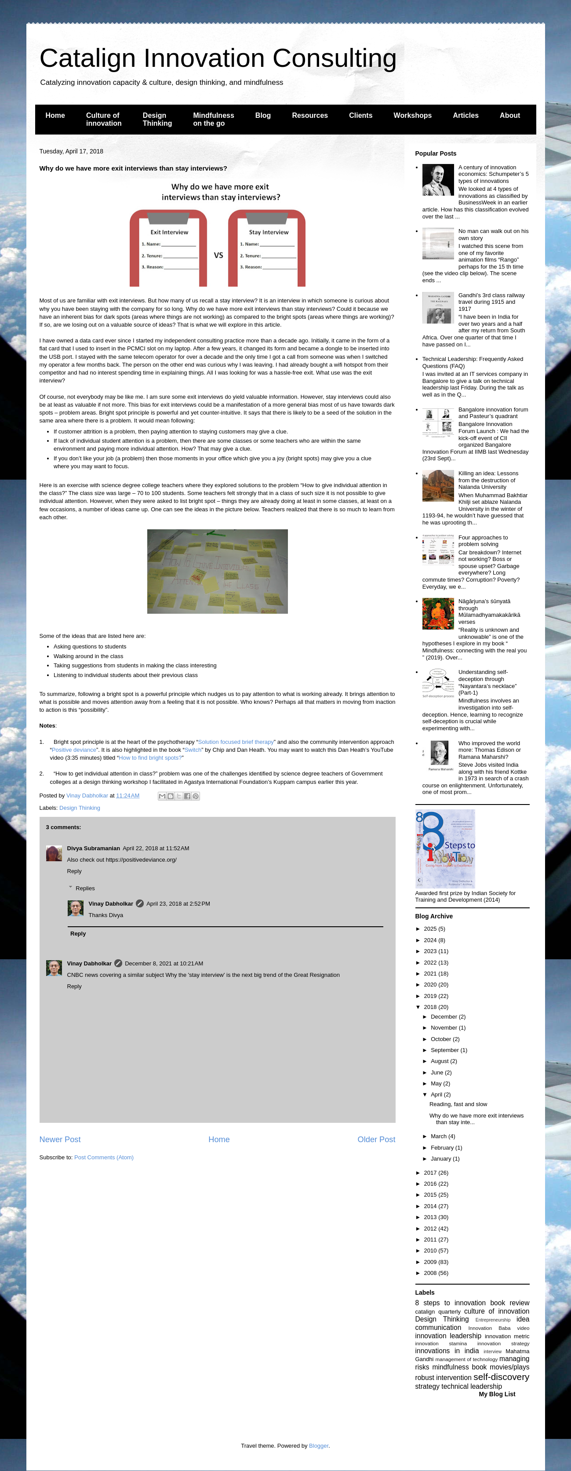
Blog (263, 115)
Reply (74, 871)
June (438, 1072)
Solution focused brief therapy (236, 742)
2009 (431, 1262)
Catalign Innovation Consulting (218, 58)
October (442, 1039)
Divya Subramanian (93, 848)
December (445, 1016)
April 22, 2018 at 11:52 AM (156, 848)
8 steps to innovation (450, 1303)
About (510, 115)
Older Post (377, 1139)
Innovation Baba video (498, 1328)
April (437, 1094)
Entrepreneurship (493, 1320)
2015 (431, 1194)
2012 (431, 1228)
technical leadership (471, 1386)
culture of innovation (496, 1311)
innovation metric (507, 1336)
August (440, 1061)
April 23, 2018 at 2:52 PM (178, 903)
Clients (360, 115)
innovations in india (447, 1350)
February (443, 1147)
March (439, 1136)
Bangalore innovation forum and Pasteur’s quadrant (493, 413)
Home (55, 115)
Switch (193, 749)
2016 (431, 1183)
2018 (431, 1007)
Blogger (318, 1445)
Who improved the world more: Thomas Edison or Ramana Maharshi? (489, 750)
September (445, 1050)
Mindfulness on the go (213, 119)
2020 (431, 984)
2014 (431, 1206)
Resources (310, 115)
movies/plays (509, 1367)
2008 (431, 1273)
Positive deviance (74, 749)
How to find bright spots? (150, 757)
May (437, 1083)
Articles (466, 115)
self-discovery (501, 1377)
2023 (431, 951)
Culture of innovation (104, 119)
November (445, 1027)
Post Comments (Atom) (104, 1157)
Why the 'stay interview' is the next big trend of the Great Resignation (252, 975)
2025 (431, 928)
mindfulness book (459, 1367)
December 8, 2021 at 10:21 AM (164, 963)
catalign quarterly (438, 1311)
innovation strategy (503, 1343)
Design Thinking (157, 119)
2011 (431, 1239)
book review (509, 1303)
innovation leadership (448, 1336)
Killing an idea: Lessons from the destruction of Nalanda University (488, 480)
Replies (85, 888)
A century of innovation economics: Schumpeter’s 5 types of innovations (493, 174)
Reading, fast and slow (458, 1104)
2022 (431, 962)
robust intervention (443, 1377)
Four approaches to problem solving (483, 541)
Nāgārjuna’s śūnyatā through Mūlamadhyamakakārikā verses (489, 611)
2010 (431, 1250)
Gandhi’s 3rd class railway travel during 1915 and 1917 (491, 302)
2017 (431, 1172)
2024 (431, 940)
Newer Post (60, 1139)
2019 (431, 996)
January (442, 1158)
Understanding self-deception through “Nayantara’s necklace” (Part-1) (487, 682)
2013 (431, 1217)
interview (493, 1351)
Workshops (413, 115)
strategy (427, 1386)
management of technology (466, 1359)
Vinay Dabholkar (111, 903)
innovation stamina (441, 1343)
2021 (431, 973)
